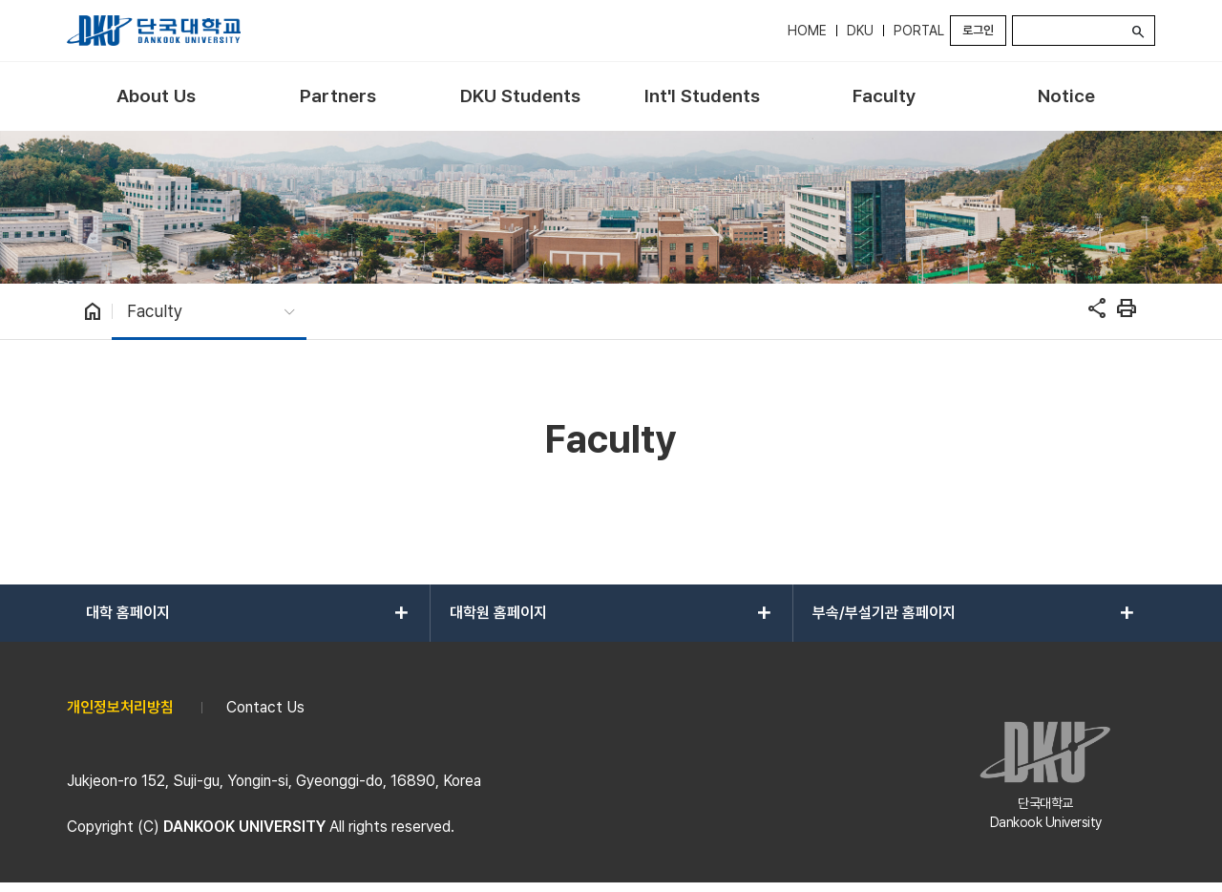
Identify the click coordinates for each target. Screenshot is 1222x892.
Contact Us (265, 707)
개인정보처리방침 (120, 707)
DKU (860, 30)
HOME (807, 30)
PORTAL (919, 30)
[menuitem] (156, 97)
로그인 (978, 30)
